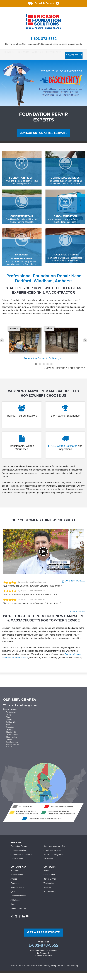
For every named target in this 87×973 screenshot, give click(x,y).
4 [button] (47, 366)
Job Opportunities (18, 910)
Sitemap (74, 967)
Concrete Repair (51, 94)
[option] (43, 85)
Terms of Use (63, 967)
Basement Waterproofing (70, 91)
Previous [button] (6, 85)
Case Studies (49, 877)
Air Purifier (48, 861)
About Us (44, 52)
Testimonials (48, 885)
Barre (8, 727)
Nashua (24, 660)
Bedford (68, 656)
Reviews (47, 889)
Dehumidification (71, 97)
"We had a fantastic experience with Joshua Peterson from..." (32, 596)
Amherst (16, 660)
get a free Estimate (43, 934)
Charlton (9, 732)
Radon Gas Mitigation (52, 856)
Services (8, 52)
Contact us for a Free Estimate (43, 135)
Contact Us (10, 59)
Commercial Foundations (22, 856)
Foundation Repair (47, 91)
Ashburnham (11, 714)
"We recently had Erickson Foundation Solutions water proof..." (32, 588)
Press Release (17, 877)
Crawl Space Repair (51, 97)
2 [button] (39, 366)
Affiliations (15, 902)
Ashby (8, 717)
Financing (15, 885)
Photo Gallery (49, 893)
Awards (14, 881)
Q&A (13, 893)
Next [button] (81, 85)
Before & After (49, 881)
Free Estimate (17, 861)
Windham (6, 660)
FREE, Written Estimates (62, 448)
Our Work (26, 52)
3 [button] (43, 366)
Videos (46, 872)
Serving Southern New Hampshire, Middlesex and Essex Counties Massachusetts (43, 44)
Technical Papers (18, 898)
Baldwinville (11, 724)
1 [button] (35, 366)
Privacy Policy (50, 967)
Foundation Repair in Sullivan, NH (43, 360)
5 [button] (51, 366)
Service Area (63, 52)
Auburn (9, 722)
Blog (12, 906)
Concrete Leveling (69, 94)
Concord (77, 656)
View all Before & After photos (65, 370)
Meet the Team (17, 889)
